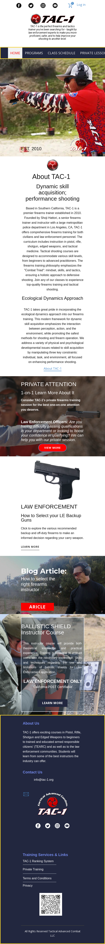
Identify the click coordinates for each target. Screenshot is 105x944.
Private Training (33, 869)
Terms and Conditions (37, 878)
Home (15, 53)
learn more (30, 546)
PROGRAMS (34, 53)
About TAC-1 (53, 368)
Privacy (28, 885)
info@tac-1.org (44, 779)
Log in (81, 5)
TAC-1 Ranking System (38, 861)
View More (52, 447)
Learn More (52, 703)
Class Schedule (61, 53)
